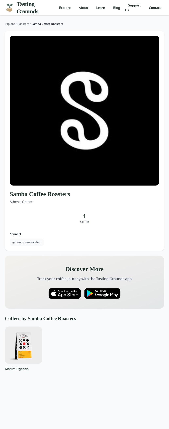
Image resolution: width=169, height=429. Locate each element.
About (83, 7)
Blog (116, 7)
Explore (65, 7)
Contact (155, 7)
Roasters (23, 24)
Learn (100, 7)
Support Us (132, 7)
